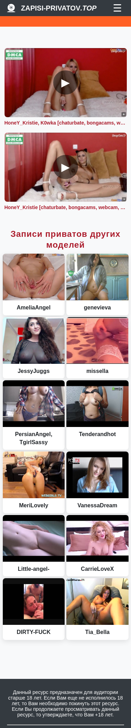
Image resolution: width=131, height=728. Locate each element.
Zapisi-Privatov (58, 8)
